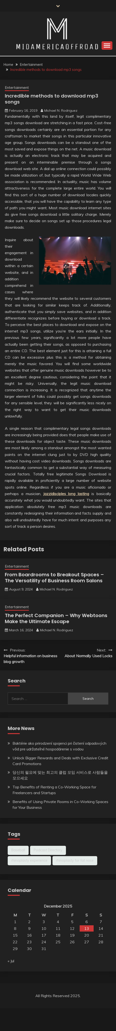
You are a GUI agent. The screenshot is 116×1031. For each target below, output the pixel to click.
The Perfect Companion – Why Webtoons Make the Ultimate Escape (56, 618)
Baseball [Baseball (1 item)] (18, 850)
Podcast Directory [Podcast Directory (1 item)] (48, 850)
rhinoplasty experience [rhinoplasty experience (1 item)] (29, 860)
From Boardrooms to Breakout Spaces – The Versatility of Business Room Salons (54, 577)
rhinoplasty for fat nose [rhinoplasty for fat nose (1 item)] (75, 860)
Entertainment (17, 87)
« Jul (11, 960)
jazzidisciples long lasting (66, 493)
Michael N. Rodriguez (60, 110)
